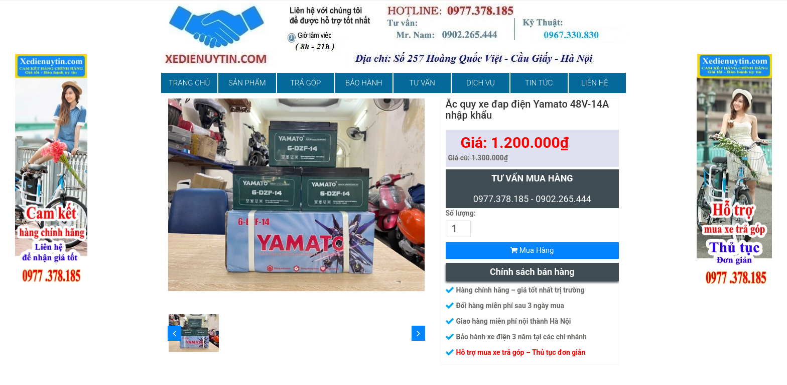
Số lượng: (461, 213)
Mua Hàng (532, 250)
